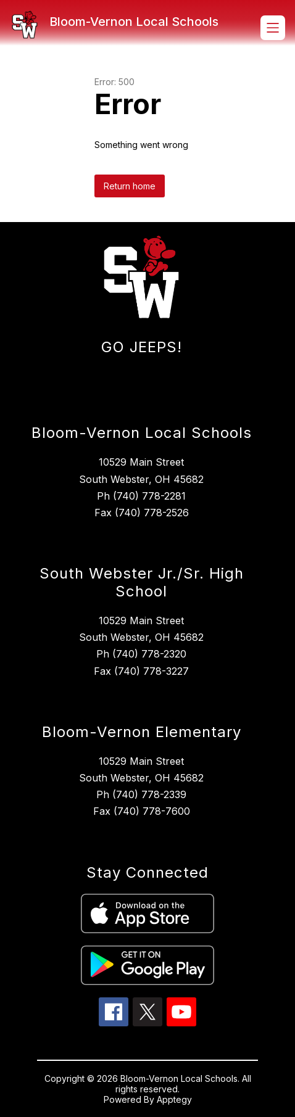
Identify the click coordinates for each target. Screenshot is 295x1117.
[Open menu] (272, 27)
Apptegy (174, 1099)
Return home (130, 186)
